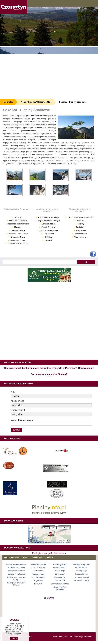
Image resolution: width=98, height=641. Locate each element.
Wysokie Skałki (81, 234)
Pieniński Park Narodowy (48, 217)
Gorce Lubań (60, 574)
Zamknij (14, 638)
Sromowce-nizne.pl (81, 581)
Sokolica (48, 237)
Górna (25, 234)
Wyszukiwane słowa (22, 420)
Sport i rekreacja (38, 577)
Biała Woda (81, 230)
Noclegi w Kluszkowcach (16, 574)
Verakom (88, 637)
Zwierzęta (81, 220)
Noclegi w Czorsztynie (16, 567)
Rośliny (80, 224)
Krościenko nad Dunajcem (17, 224)
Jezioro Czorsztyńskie (48, 230)
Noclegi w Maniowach (16, 571)
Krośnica (23, 220)
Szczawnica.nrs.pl (82, 577)
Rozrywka (38, 584)
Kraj (13, 392)
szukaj (86, 261)
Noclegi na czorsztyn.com (16, 564)
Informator (8, 102)
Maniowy (18, 227)
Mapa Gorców (59, 577)
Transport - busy (38, 574)
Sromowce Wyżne (17, 240)
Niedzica (14, 230)
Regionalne (38, 581)
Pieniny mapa (60, 571)
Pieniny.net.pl (81, 571)
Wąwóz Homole (81, 237)
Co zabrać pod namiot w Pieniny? (49, 374)
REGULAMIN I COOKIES (43, 557)
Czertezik (49, 240)
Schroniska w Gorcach (60, 584)
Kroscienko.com (81, 574)
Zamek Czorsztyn (48, 227)
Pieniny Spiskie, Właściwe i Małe (36, 102)
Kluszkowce (14, 220)
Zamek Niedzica (48, 224)
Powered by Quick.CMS (62, 637)
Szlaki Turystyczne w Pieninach (80, 217)
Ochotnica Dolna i (15, 234)
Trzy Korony (48, 234)
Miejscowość (17, 401)
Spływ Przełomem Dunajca (48, 220)
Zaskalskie (80, 227)
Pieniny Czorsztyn (60, 567)
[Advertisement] (49, 77)
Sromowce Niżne (17, 237)
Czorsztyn (17, 217)
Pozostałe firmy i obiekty (16, 557)
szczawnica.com (81, 567)
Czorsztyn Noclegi (38, 567)
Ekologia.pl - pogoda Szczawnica (49, 553)
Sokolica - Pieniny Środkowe (73, 102)
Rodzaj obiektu (18, 410)
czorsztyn (49, 598)
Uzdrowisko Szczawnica (17, 243)
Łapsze (22, 230)
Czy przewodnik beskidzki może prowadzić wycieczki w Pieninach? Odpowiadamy (49, 368)
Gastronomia (38, 571)
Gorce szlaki (60, 581)
